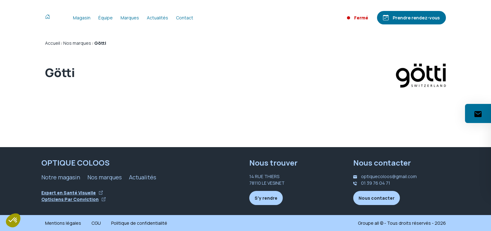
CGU (96, 223)
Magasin (81, 18)
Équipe (105, 18)
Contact (184, 18)
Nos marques (104, 177)
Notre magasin (60, 177)
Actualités (157, 18)
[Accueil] (49, 17)
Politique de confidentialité (139, 223)
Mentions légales (63, 223)
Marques (130, 18)
